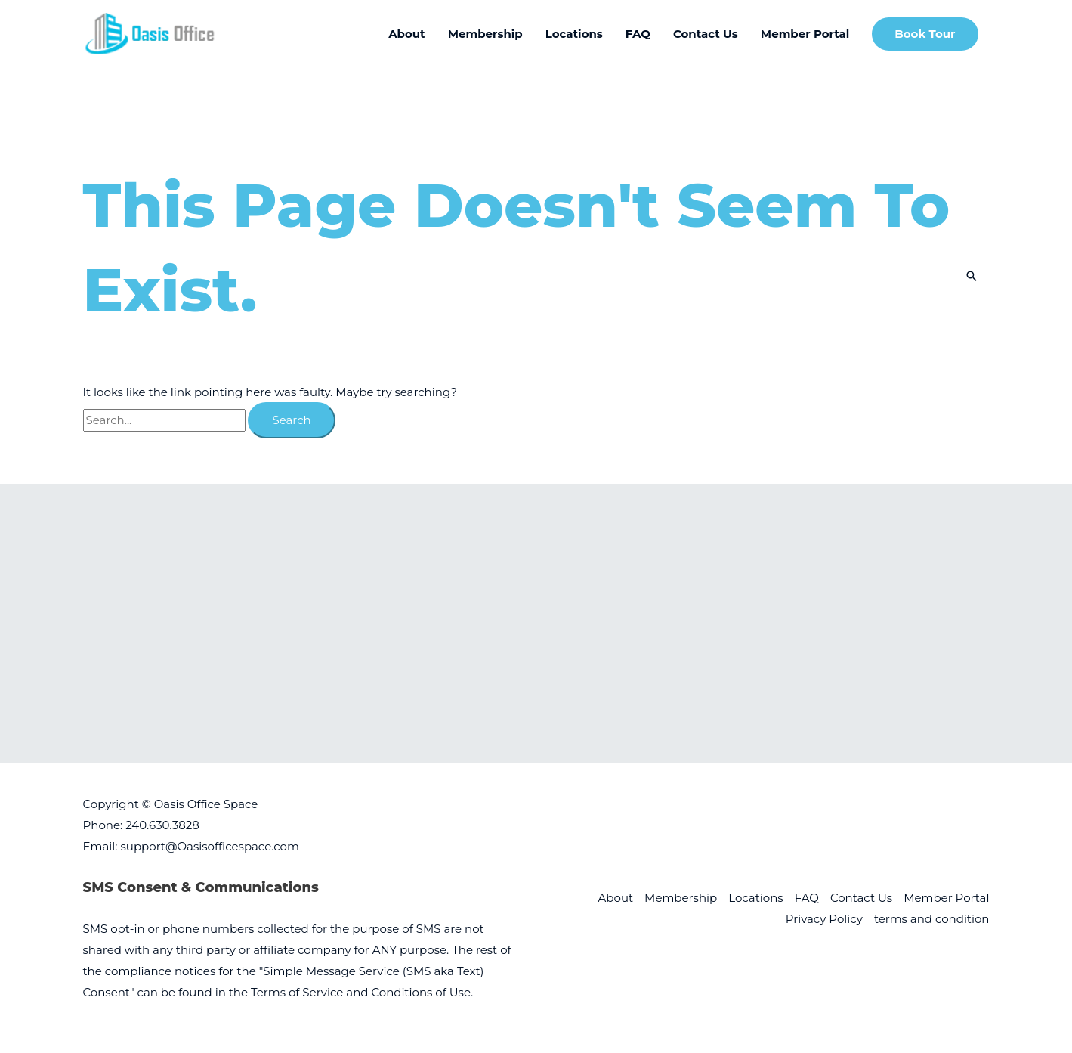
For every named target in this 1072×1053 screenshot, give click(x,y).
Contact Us (861, 897)
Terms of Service (297, 992)
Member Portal (946, 897)
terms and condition (932, 919)
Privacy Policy (824, 919)
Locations (755, 897)
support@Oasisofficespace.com (209, 846)
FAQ (807, 897)
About (616, 897)
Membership (680, 897)
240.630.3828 (162, 825)
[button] (925, 34)
